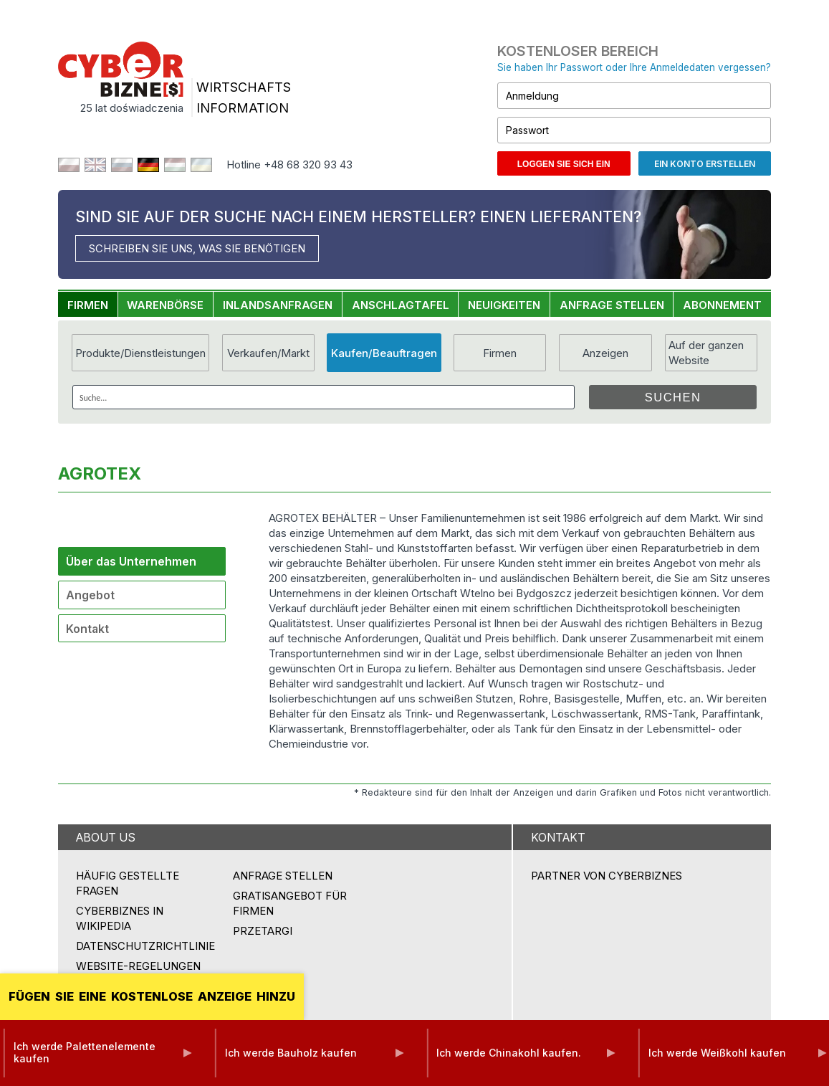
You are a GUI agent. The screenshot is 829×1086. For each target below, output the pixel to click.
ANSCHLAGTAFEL (400, 305)
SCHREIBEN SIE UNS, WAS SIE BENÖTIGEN (197, 248)
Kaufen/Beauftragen (384, 353)
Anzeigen (605, 353)
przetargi (262, 931)
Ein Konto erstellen (704, 163)
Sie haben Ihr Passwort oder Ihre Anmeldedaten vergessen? (634, 67)
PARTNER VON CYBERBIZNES (606, 875)
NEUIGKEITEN (504, 305)
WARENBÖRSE (165, 305)
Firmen (500, 353)
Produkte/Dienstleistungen (140, 353)
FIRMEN (87, 305)
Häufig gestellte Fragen (127, 883)
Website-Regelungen (138, 966)
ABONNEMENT (722, 305)
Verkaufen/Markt (268, 353)
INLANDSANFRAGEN (277, 305)
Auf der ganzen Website (706, 352)
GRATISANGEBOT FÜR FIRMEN (290, 903)
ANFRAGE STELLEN (612, 305)
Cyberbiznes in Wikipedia (119, 918)
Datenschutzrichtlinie (145, 946)
